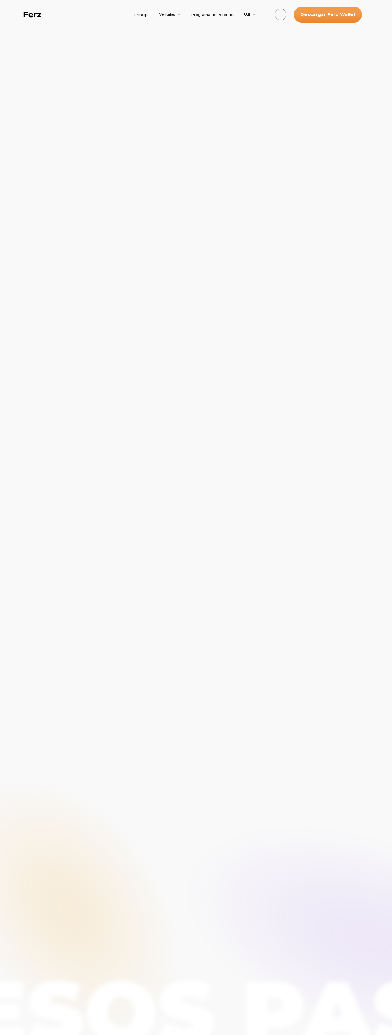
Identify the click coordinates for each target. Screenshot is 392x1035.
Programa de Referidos (213, 15)
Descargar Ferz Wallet (328, 14)
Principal (142, 15)
